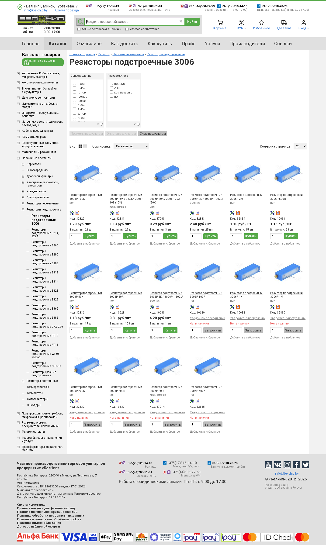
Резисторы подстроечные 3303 (44, 262)
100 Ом (79, 101)
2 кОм (79, 105)
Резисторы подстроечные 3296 (44, 252)
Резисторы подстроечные (44, 209)
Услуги (212, 43)
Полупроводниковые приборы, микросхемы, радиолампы (42, 415)
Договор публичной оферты (38, 526)
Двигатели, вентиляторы (38, 97)
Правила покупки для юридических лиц (47, 512)
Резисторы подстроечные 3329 (44, 298)
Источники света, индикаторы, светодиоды (42, 123)
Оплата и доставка (31, 504)
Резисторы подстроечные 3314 (44, 279)
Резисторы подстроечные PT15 (44, 343)
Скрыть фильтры (153, 133)
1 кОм (79, 84)
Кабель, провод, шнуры (37, 130)
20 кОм (79, 113)
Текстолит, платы (33, 431)
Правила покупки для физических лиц (46, 508)
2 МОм (79, 109)
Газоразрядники (37, 170)
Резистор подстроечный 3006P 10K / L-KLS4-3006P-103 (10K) (127, 198)
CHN (115, 88)
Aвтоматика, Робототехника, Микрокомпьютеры (41, 75)
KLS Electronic (121, 92)
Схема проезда (67, 10)
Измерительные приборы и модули (40, 105)
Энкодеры (34, 405)
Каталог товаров (41, 54)
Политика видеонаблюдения (39, 522)
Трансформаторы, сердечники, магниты (42, 448)
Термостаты (35, 393)
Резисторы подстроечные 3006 (43, 220)
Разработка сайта (287, 486)
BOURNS (117, 84)
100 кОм (80, 96)
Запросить (213, 330)
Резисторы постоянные (42, 381)
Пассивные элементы (37, 158)
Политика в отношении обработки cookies (49, 519)
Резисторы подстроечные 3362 (44, 307)
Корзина (219, 28)
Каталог (104, 54)
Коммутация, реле (34, 136)
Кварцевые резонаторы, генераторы (43, 184)
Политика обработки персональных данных (50, 515)
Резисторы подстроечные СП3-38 (46, 364)
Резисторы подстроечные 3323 (44, 289)
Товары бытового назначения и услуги (42, 439)
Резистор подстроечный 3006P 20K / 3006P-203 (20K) (166, 198)
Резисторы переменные (43, 203)
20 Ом (79, 118)
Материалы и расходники (39, 152)
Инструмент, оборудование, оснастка (40, 114)
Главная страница (82, 54)
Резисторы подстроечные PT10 (44, 334)
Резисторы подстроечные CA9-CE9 (47, 325)
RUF (114, 96)
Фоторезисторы (37, 399)
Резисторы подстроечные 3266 (44, 243)
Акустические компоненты (40, 82)
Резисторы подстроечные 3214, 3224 (45, 233)
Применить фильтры (87, 133)
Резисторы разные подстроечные (43, 373)
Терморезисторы (38, 387)
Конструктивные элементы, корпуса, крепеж (40, 144)
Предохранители (38, 197)
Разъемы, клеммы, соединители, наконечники (40, 424)
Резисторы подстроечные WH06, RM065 (45, 354)
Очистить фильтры (121, 133)
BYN (240, 28)
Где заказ (284, 28)
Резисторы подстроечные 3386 (44, 316)
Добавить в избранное (84, 243)
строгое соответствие (142, 29)
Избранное (261, 28)
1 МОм (79, 88)
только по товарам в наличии (99, 29)
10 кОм (79, 92)
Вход (302, 28)
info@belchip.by (36, 10)
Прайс (188, 43)
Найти (192, 22)
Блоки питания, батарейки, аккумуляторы (39, 90)
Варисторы (34, 164)
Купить (90, 236)
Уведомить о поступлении (207, 318)
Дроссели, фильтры (40, 176)
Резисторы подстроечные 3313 (44, 271)
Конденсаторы (36, 191)
